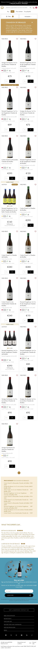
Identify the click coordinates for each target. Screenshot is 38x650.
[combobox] (28, 16)
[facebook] (5, 635)
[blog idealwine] (32, 635)
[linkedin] (26, 635)
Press (5, 630)
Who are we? (8, 621)
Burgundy (13, 3)
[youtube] (21, 635)
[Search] (18, 7)
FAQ (30, 643)
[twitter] (11, 635)
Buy (8, 11)
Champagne (25, 3)
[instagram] (16, 635)
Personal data (34, 643)
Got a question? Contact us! (19, 610)
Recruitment (7, 618)
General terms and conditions (21, 643)
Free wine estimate (9, 615)
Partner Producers (9, 627)
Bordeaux (18, 3)
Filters (10, 16)
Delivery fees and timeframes (12, 624)
